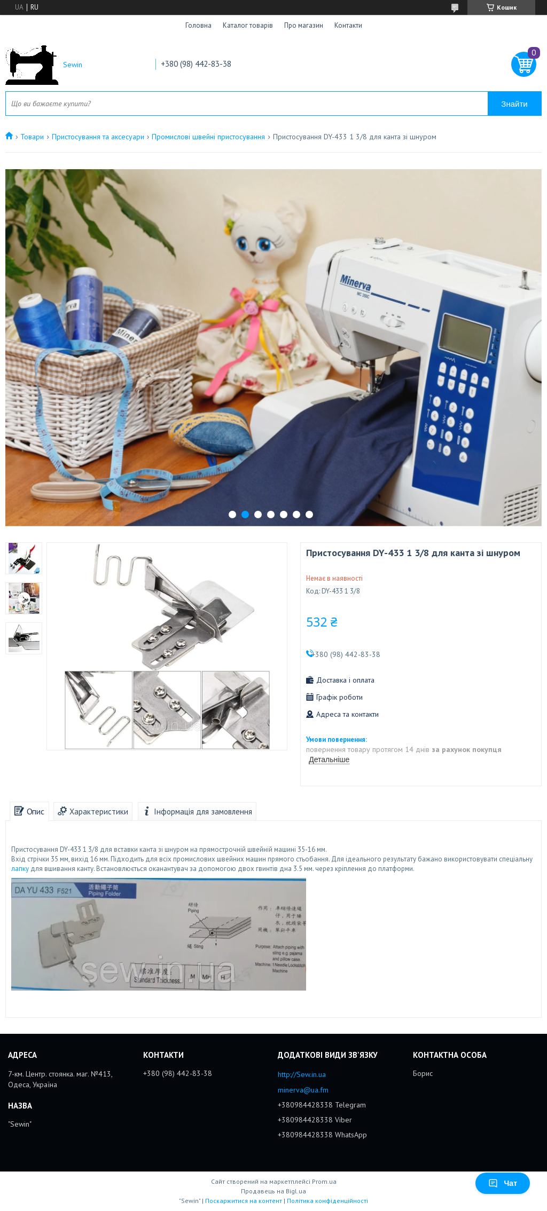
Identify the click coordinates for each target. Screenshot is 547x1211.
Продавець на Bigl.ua (273, 1191)
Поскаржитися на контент (243, 1201)
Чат (502, 1183)
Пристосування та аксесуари (98, 136)
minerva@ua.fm (303, 1090)
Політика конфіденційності (327, 1201)
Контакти (348, 25)
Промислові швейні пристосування (208, 136)
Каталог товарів (248, 25)
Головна (198, 25)
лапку (20, 868)
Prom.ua (324, 1181)
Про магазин (303, 25)
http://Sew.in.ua (302, 1074)
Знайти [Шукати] (514, 103)
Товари (32, 136)
